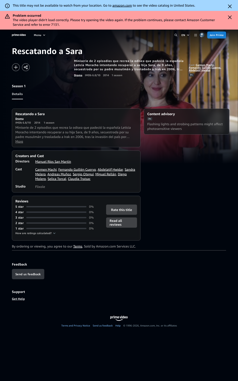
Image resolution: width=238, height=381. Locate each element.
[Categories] (195, 35)
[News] (112, 35)
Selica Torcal (57, 179)
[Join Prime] (216, 35)
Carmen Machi (205, 65)
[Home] (19, 35)
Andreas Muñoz (59, 174)
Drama (78, 75)
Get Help (18, 299)
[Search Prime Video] (176, 35)
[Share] (26, 67)
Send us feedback (103, 325)
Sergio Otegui (83, 174)
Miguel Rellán (105, 174)
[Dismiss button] (229, 6)
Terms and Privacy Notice (75, 325)
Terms (77, 246)
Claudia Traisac (79, 179)
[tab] (17, 93)
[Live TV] (125, 35)
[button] (35, 233)
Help (118, 325)
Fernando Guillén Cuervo (204, 67)
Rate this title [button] (121, 210)
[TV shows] (83, 35)
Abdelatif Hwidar (199, 70)
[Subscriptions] (146, 35)
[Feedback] (28, 274)
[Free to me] (51, 35)
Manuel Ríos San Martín (53, 161)
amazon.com (122, 5)
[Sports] (98, 35)
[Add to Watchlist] (16, 67)
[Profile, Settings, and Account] (202, 35)
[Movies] (68, 35)
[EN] (185, 35)
